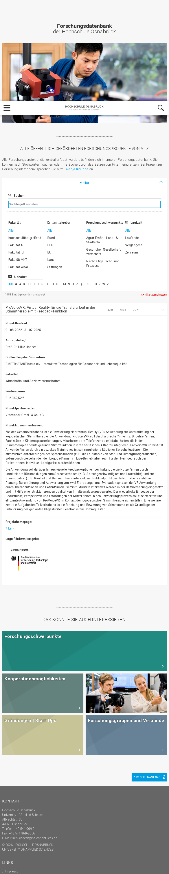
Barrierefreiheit (15, 805)
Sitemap (11, 791)
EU (49, 158)
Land (51, 165)
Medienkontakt (15, 800)
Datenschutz (58, 866)
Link (11, 434)
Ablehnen (127, 855)
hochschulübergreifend (24, 143)
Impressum (35, 866)
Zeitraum (131, 158)
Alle (10, 136)
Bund (51, 143)
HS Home (11, 786)
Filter (86, 88)
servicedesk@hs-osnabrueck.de (34, 744)
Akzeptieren (153, 855)
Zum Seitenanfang (146, 683)
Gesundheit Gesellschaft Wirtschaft (103, 157)
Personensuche (16, 795)
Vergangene (133, 151)
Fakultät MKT (17, 165)
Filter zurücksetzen (156, 200)
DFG (50, 151)
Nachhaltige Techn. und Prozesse (103, 169)
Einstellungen (101, 855)
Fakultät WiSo (18, 172)
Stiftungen (54, 172)
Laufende (132, 143)
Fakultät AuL (17, 151)
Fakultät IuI (16, 158)
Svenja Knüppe (76, 74)
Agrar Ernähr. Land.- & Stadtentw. (102, 145)
